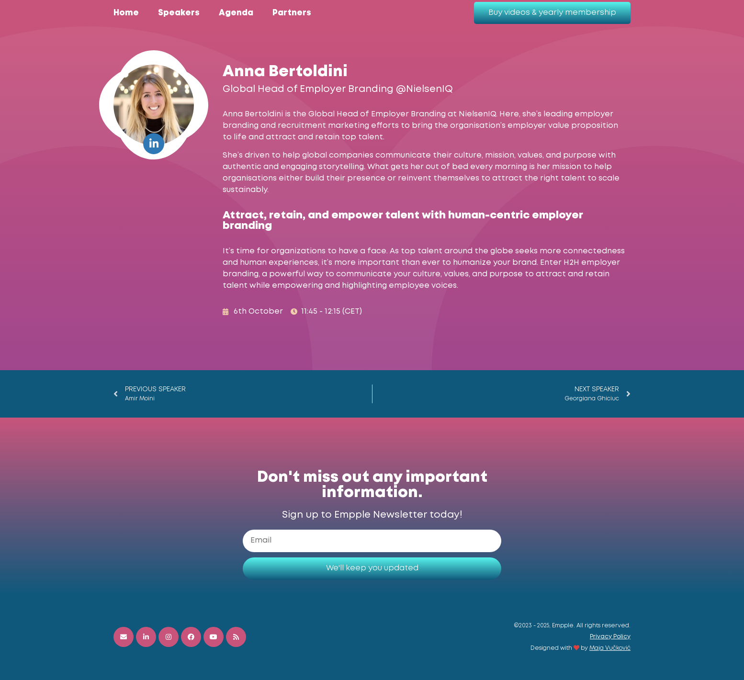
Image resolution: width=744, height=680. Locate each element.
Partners (291, 13)
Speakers (179, 13)
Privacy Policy (610, 636)
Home (126, 13)
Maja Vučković (610, 648)
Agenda (236, 13)
